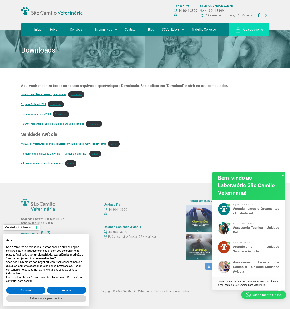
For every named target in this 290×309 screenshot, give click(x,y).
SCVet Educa (173, 29)
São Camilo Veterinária (138, 290)
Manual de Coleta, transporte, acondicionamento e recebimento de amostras (63, 143)
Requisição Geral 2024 (33, 104)
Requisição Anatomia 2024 (36, 114)
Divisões (78, 29)
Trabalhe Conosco (204, 29)
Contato (132, 29)
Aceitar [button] (66, 290)
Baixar (114, 143)
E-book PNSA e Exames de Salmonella (42, 163)
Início (38, 29)
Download (76, 94)
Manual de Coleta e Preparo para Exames (43, 94)
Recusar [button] (25, 290)
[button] (248, 209)
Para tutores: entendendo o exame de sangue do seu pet (52, 124)
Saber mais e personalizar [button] (46, 298)
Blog (151, 29)
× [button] (283, 176)
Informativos (106, 29)
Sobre (55, 29)
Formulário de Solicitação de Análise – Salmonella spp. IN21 (54, 153)
